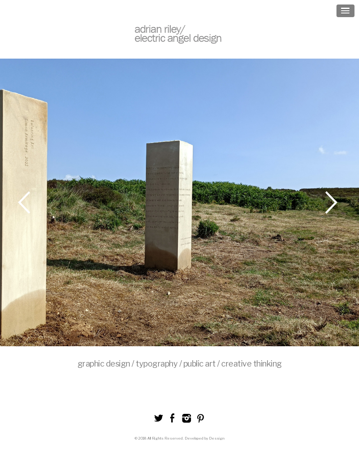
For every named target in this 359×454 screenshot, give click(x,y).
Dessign (216, 438)
